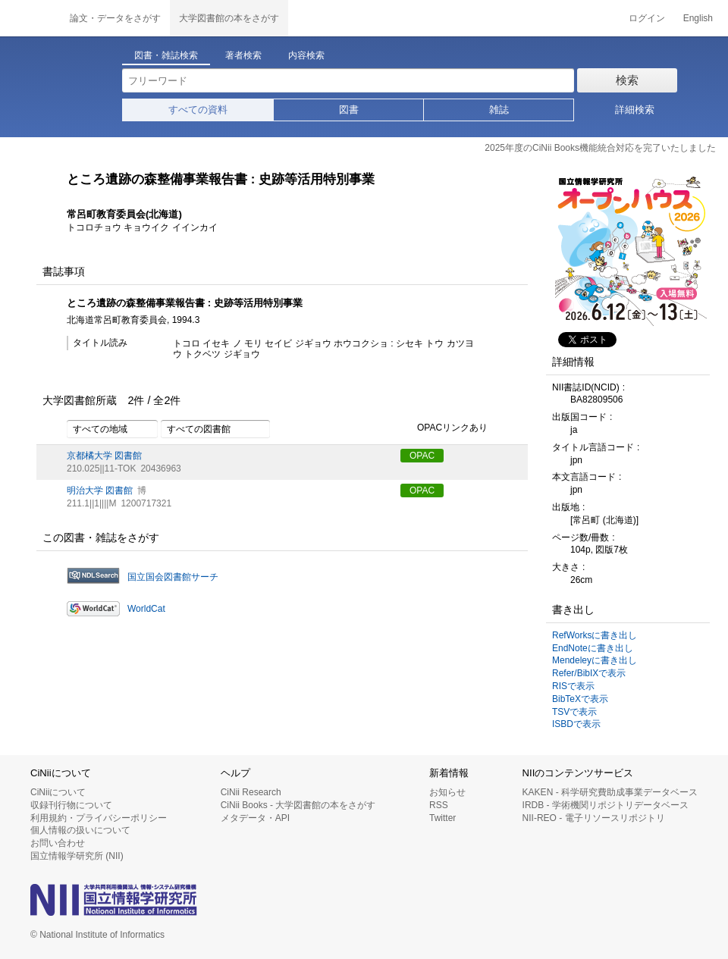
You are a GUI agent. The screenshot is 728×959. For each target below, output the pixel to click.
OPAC (422, 455)
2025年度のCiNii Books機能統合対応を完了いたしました (600, 148)
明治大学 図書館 (100, 490)
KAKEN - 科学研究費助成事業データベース (610, 792)
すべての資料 (198, 109)
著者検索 (243, 55)
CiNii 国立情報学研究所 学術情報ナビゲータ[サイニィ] (30, 18)
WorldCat (146, 608)
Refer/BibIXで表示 (589, 673)
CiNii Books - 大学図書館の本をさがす (298, 805)
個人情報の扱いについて (80, 830)
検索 (627, 80)
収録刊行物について (71, 805)
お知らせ (447, 792)
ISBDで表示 (576, 724)
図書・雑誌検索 (166, 55)
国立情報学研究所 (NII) (77, 856)
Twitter (442, 818)
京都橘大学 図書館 (104, 455)
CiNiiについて (58, 792)
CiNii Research (251, 792)
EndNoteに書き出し (592, 648)
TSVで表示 (574, 712)
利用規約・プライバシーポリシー (98, 818)
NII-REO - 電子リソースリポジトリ (593, 818)
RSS (438, 805)
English (698, 18)
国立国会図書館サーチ (172, 577)
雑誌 (499, 109)
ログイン (647, 18)
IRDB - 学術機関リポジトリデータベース (605, 805)
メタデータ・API (255, 818)
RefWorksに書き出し (594, 635)
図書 (349, 109)
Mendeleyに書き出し (594, 660)
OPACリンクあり (444, 428)
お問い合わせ (57, 843)
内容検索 (306, 55)
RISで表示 (573, 686)
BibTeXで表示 (580, 699)
